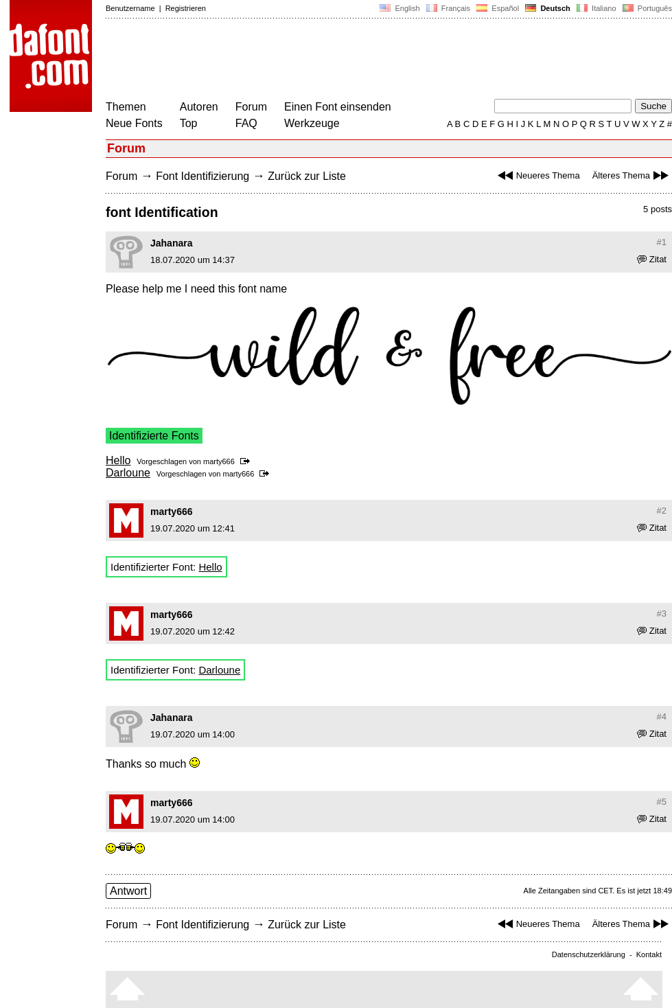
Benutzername (130, 8)
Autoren (199, 107)
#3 (662, 613)
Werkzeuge (312, 123)
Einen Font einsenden (337, 107)
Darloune (128, 473)
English (399, 8)
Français (448, 8)
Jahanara (171, 243)
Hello (118, 460)
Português (646, 8)
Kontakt (649, 954)
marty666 (219, 461)
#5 (662, 802)
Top (189, 123)
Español (497, 8)
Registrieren (185, 8)
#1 (662, 242)
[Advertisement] (355, 60)
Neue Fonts (134, 123)
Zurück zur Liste (307, 176)
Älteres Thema (632, 175)
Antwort (128, 891)
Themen (126, 107)
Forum (251, 107)
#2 (662, 510)
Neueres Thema (537, 175)
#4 (662, 716)
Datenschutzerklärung (588, 954)
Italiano (596, 8)
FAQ (246, 123)
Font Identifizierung (202, 176)
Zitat (652, 259)
